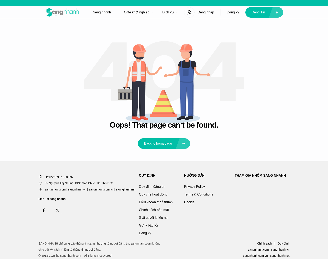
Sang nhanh (103, 12)
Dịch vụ (169, 12)
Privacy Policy (194, 186)
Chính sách (264, 243)
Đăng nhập (206, 12)
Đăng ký (233, 12)
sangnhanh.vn (280, 249)
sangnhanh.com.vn (255, 255)
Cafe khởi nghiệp (138, 12)
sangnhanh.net (280, 255)
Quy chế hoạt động (153, 194)
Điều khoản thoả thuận (156, 202)
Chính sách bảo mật (154, 210)
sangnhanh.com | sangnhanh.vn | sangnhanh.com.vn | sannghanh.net (90, 189)
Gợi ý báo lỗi (148, 225)
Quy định (284, 243)
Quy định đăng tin (152, 186)
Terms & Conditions (198, 194)
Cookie (189, 202)
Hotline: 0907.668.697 (59, 177)
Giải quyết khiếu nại (153, 217)
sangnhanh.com (258, 249)
